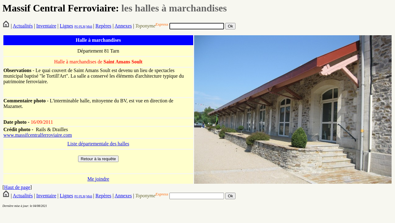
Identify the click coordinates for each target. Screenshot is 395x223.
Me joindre (98, 179)
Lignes (66, 25)
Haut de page (17, 187)
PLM (81, 26)
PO (76, 26)
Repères (103, 25)
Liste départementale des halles (98, 143)
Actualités (23, 25)
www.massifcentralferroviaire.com (37, 135)
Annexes (123, 25)
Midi (89, 26)
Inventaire (46, 25)
